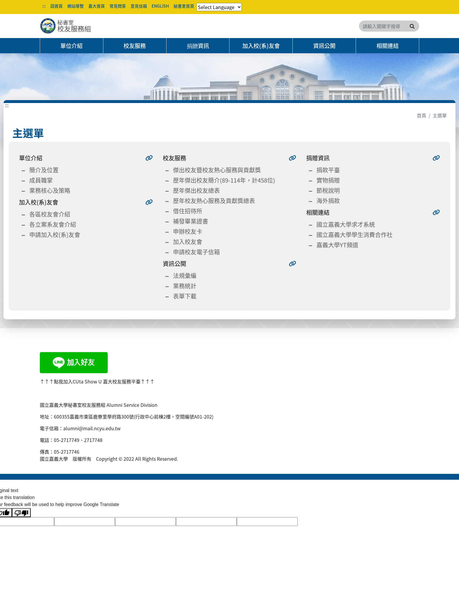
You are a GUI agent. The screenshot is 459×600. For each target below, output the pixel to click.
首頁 (421, 115)
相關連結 (387, 46)
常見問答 (117, 6)
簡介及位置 (44, 170)
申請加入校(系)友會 (54, 234)
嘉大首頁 (96, 6)
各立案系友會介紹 (52, 224)
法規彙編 (184, 275)
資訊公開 (324, 46)
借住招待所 (187, 211)
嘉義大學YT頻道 (337, 245)
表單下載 (184, 296)
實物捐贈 (328, 180)
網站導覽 (75, 6)
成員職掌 (41, 180)
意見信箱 (139, 6)
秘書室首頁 (184, 6)
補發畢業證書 (190, 221)
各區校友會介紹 (49, 214)
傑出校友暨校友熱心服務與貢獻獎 (217, 170)
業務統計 (184, 286)
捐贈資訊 (198, 46)
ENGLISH (160, 6)
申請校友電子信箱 (196, 252)
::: (44, 6)
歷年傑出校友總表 (196, 190)
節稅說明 (328, 190)
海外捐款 (328, 200)
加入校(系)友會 (261, 46)
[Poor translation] (21, 512)
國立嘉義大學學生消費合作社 (354, 234)
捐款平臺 (328, 170)
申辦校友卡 (187, 231)
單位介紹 (71, 46)
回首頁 (56, 6)
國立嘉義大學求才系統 (345, 224)
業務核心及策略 (49, 190)
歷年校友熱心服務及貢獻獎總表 (214, 200)
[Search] (389, 26)
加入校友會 (187, 241)
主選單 (440, 115)
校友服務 (135, 46)
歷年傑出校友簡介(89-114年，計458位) (224, 180)
